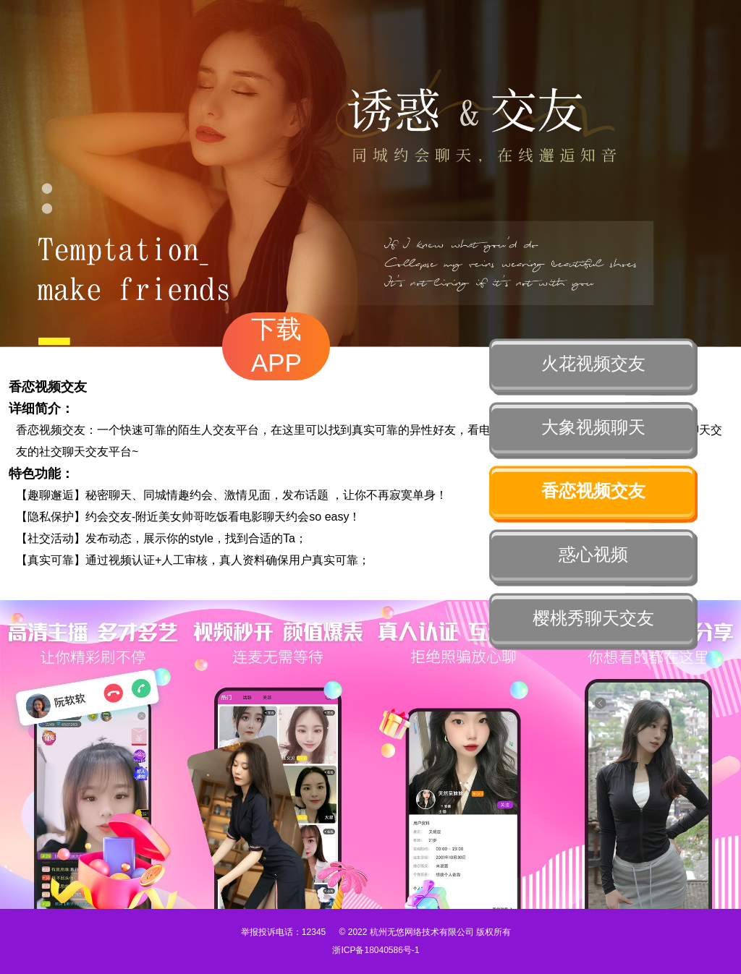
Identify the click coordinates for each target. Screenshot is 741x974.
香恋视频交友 (593, 490)
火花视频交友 (593, 363)
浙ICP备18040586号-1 (375, 950)
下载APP (276, 346)
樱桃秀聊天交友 (593, 618)
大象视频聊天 (593, 427)
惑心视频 (593, 554)
